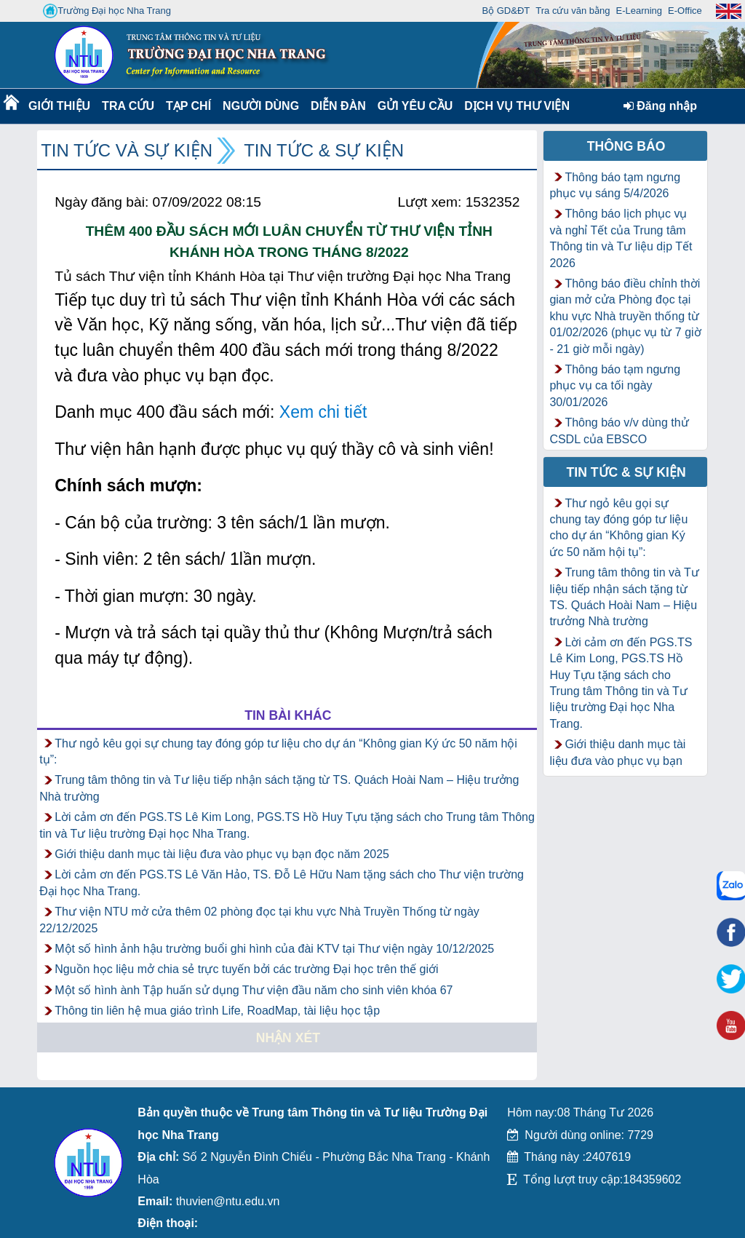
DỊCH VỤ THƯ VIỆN (514, 106)
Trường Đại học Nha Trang (107, 11)
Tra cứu (128, 106)
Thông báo (626, 146)
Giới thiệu (58, 106)
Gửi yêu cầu (415, 106)
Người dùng (259, 106)
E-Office (685, 10)
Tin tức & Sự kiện (324, 150)
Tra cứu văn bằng (572, 10)
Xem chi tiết (323, 411)
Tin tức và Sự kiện (126, 150)
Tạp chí (188, 106)
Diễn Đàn (338, 106)
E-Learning (638, 10)
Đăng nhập (660, 106)
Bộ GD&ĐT (506, 10)
